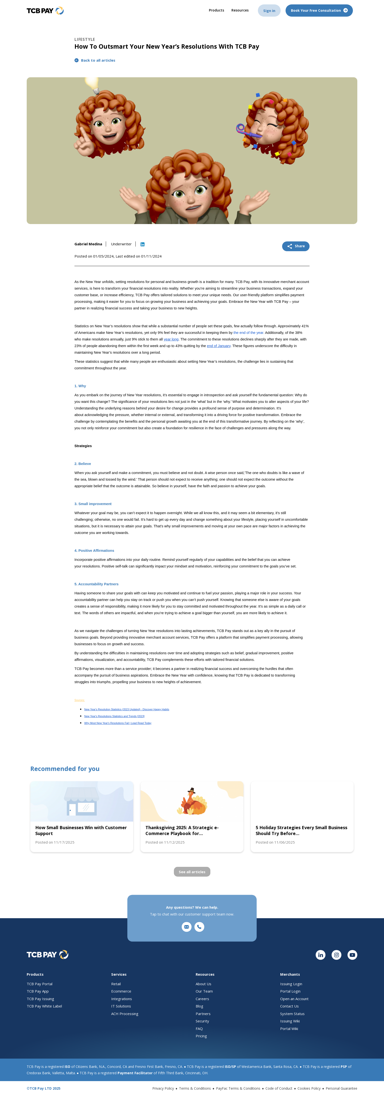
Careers (202, 998)
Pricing (201, 1035)
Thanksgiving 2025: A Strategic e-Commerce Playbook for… (182, 830)
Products (217, 10)
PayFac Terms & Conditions (238, 1088)
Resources (240, 10)
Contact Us (289, 1006)
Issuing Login (291, 983)
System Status (292, 1013)
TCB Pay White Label (44, 1006)
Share (296, 246)
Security (202, 1020)
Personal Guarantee (341, 1088)
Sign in (269, 10)
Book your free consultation (319, 10)
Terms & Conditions (195, 1088)
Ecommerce (121, 991)
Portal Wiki (289, 1028)
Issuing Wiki (290, 1020)
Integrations (121, 998)
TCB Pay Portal (39, 983)
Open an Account (294, 998)
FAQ (199, 1028)
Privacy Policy (163, 1088)
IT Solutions (121, 1006)
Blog (199, 1006)
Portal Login (290, 991)
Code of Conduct (278, 1088)
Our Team (204, 991)
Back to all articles (94, 60)
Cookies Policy (309, 1088)
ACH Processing (124, 1013)
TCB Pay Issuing (40, 998)
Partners (203, 1013)
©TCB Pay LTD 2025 (43, 1088)
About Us (203, 983)
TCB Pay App (38, 991)
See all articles (192, 871)
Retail (116, 983)
